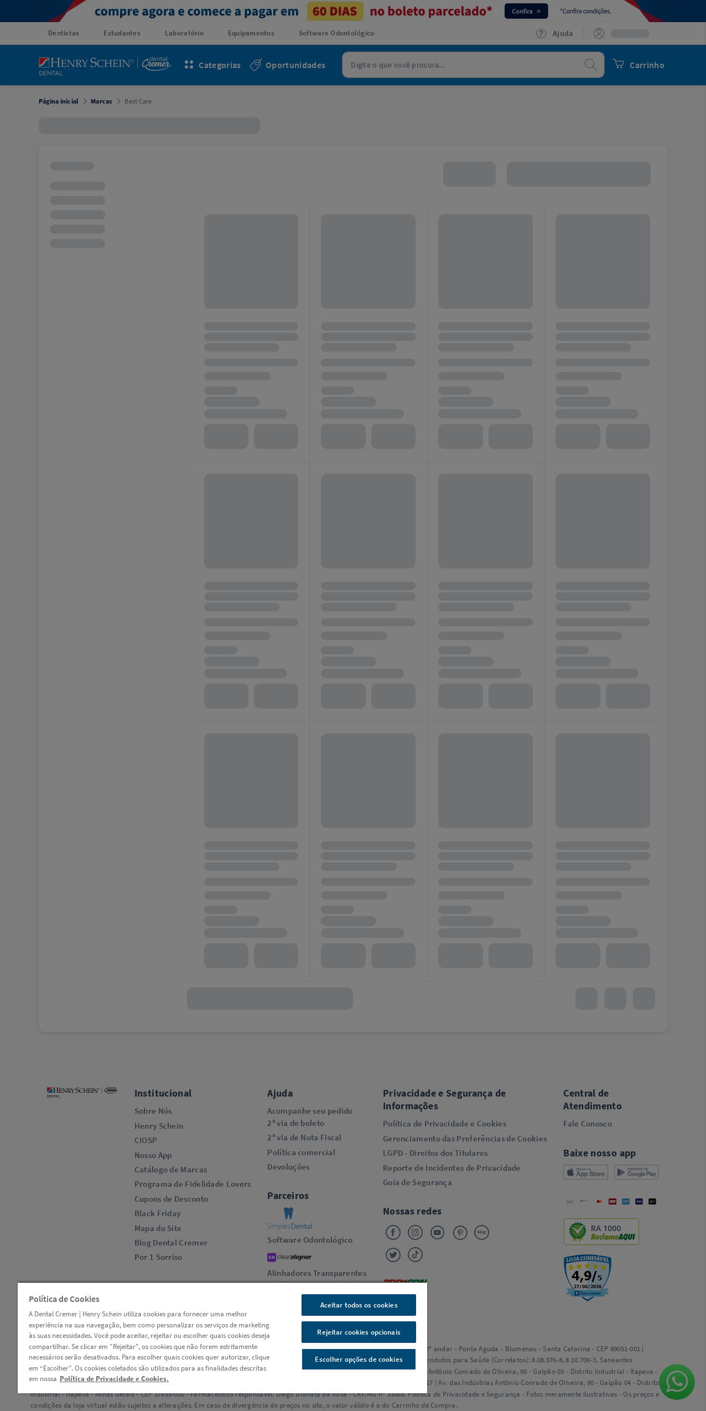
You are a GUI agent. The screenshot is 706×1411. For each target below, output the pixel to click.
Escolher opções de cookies (358, 1359)
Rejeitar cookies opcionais (358, 1332)
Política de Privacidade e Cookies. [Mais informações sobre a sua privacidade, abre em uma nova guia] (114, 1378)
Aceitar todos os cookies (359, 1305)
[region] (222, 1337)
